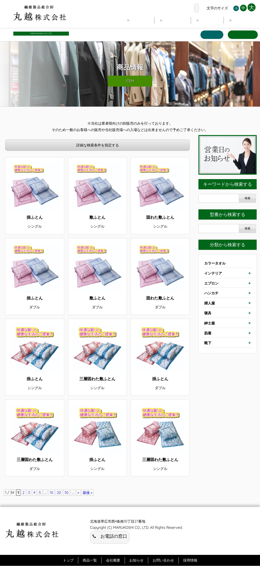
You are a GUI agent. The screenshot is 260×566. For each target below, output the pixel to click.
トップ (139, 20)
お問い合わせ (242, 34)
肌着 (207, 333)
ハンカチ (211, 293)
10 (51, 493)
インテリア (213, 273)
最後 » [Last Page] (87, 493)
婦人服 (209, 303)
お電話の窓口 (179, 8)
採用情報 (190, 560)
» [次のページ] (78, 493)
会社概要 (174, 20)
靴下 (207, 343)
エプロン (211, 283)
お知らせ (244, 20)
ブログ (209, 20)
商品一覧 (211, 34)
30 (66, 493)
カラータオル (215, 263)
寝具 (207, 313)
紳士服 (209, 323)
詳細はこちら (34, 196)
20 (59, 493)
